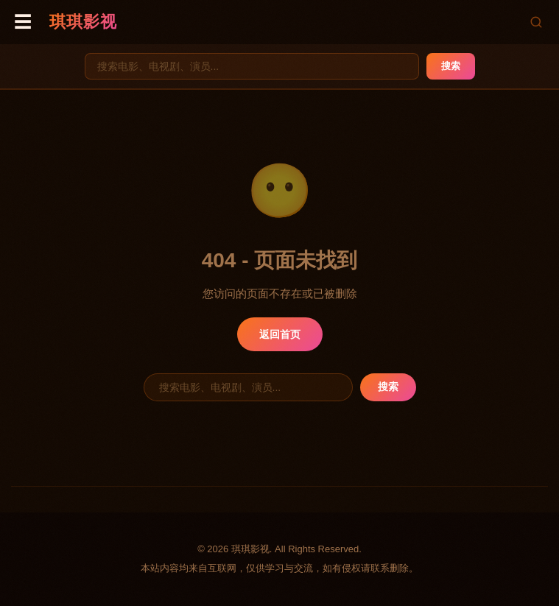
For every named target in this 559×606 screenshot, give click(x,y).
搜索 (450, 65)
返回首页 (279, 334)
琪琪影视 (83, 22)
